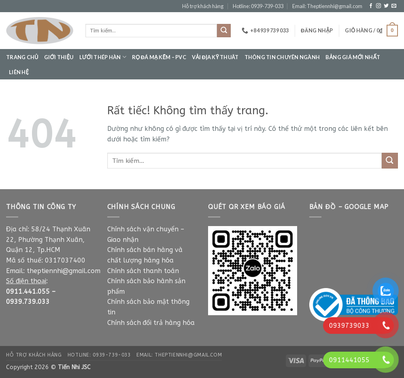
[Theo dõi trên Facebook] (370, 6)
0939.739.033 (28, 301)
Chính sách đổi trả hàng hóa (151, 323)
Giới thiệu (59, 57)
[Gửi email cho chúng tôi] (393, 6)
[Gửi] (224, 31)
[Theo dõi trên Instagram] (378, 6)
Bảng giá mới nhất (353, 57)
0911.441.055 (28, 291)
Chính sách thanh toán (144, 271)
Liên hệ (19, 72)
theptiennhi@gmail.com (63, 271)
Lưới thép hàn (102, 57)
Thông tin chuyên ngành (282, 57)
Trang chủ (22, 57)
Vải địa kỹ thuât (215, 57)
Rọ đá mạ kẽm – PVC (159, 57)
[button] (317, 30)
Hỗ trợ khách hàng (202, 6)
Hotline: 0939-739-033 (258, 6)
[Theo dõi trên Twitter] (386, 6)
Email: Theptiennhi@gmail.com (327, 6)
